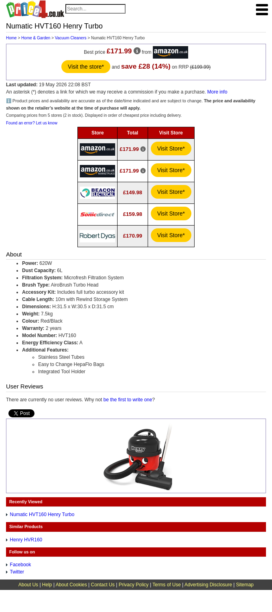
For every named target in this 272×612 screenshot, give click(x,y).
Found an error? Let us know (31, 123)
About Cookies (71, 585)
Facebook (20, 564)
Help (47, 585)
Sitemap (245, 585)
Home (11, 38)
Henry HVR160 (26, 540)
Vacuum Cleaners (71, 38)
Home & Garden (35, 38)
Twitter (17, 572)
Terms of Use (166, 585)
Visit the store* (86, 66)
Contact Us (103, 585)
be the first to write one (128, 400)
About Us (28, 585)
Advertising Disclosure (208, 585)
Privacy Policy (134, 585)
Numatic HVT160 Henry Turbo (42, 514)
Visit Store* (171, 148)
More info (217, 92)
